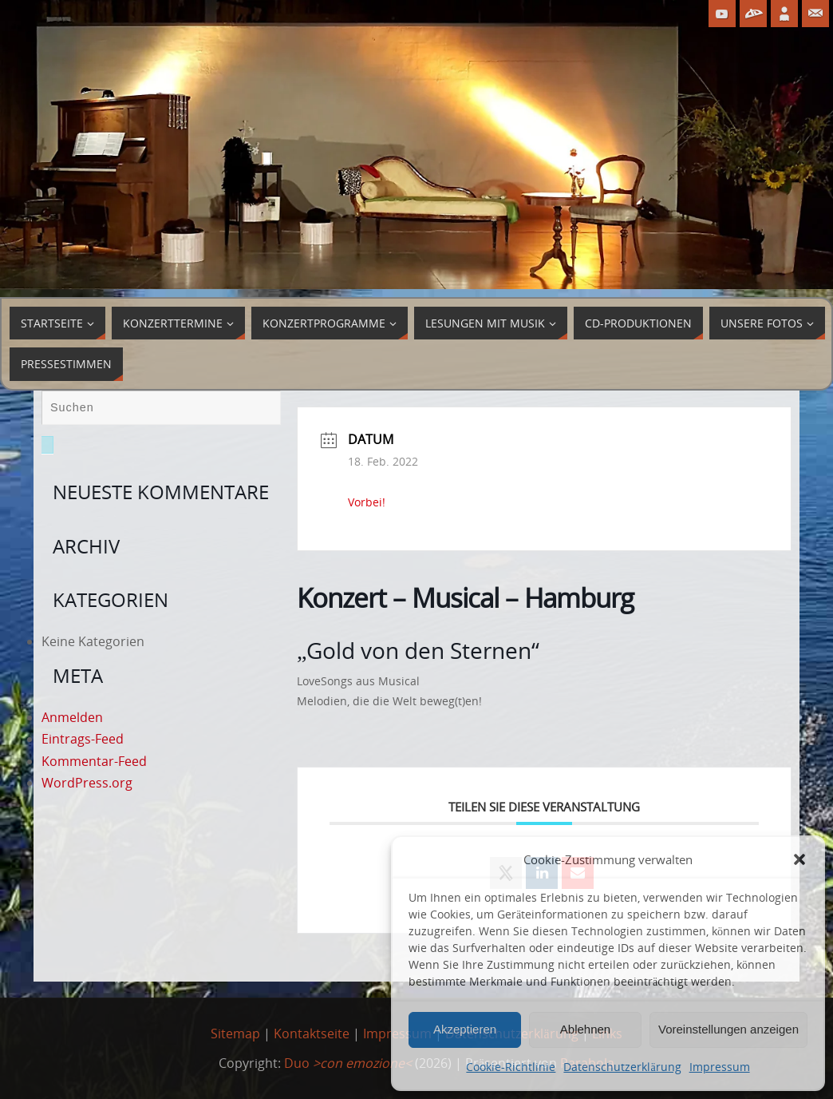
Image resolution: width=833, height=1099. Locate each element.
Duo (348, 1063)
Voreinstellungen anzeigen (728, 1029)
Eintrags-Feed (82, 739)
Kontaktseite (311, 1033)
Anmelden (72, 717)
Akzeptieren (464, 1029)
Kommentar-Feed (94, 761)
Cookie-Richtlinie (510, 1066)
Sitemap (235, 1033)
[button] (799, 859)
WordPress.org (86, 783)
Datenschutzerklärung (622, 1066)
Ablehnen (585, 1029)
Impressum (719, 1066)
